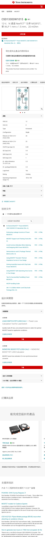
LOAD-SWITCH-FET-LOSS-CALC (14, 321)
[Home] (22, 2)
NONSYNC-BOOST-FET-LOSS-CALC (15, 349)
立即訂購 (22, 34)
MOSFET (17, 11)
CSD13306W (10, 61)
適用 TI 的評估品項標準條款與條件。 (13, 387)
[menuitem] (25, 7)
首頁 (3, 11)
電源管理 (9, 11)
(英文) (19, 43)
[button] (3, 7)
